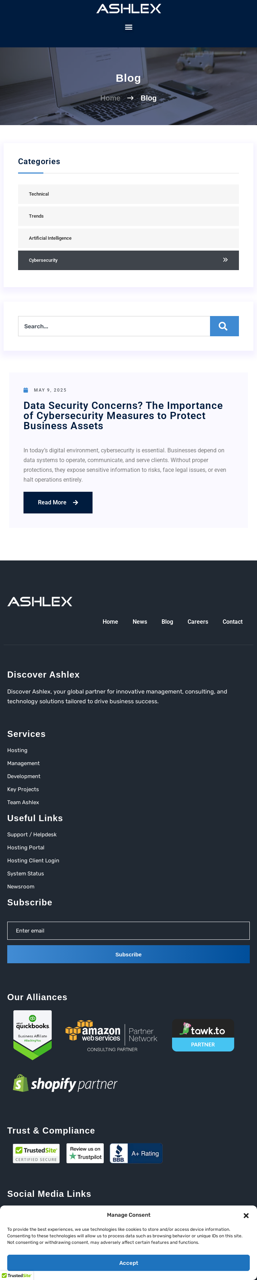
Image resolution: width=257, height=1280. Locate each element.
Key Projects (23, 789)
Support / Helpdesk (32, 834)
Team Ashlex (23, 802)
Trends (36, 216)
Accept (128, 1263)
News (140, 621)
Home (110, 98)
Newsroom (20, 886)
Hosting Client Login (33, 860)
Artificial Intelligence (50, 238)
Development (23, 776)
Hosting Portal (25, 847)
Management (23, 763)
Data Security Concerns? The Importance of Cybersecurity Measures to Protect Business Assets (123, 416)
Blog (167, 621)
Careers (198, 621)
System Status (25, 873)
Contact (233, 621)
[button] (246, 1215)
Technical (39, 194)
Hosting (17, 750)
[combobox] (128, 326)
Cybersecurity (43, 260)
